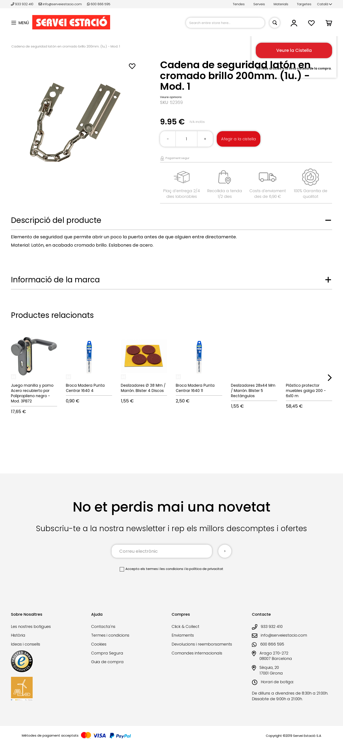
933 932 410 (22, 4)
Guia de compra (107, 661)
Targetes (304, 4)
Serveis (259, 4)
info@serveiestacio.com (60, 4)
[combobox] (225, 23)
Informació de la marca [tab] (55, 279)
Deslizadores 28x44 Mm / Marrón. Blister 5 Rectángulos (253, 391)
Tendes (239, 4)
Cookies (98, 644)
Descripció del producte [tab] (56, 220)
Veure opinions (171, 97)
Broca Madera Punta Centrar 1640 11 (195, 388)
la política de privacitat (204, 568)
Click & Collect (185, 626)
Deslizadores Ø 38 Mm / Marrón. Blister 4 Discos (143, 388)
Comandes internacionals (197, 653)
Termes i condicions (110, 635)
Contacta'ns (103, 626)
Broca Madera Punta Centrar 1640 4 (85, 388)
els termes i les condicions (161, 568)
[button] (324, 4)
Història (18, 635)
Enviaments (183, 635)
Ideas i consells (25, 644)
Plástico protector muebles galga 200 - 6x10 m (306, 391)
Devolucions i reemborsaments (202, 644)
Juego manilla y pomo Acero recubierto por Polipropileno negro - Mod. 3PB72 (32, 393)
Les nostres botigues (31, 626)
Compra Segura (107, 653)
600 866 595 (98, 4)
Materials (281, 4)
